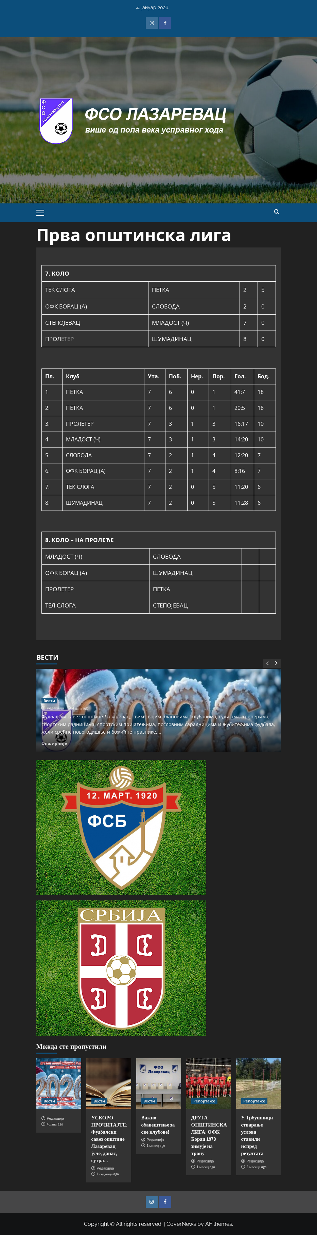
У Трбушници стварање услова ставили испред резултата (257, 1135)
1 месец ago (156, 1145)
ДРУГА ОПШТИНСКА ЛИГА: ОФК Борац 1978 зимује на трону (209, 1135)
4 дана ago (80, 708)
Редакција (55, 708)
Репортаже (204, 1100)
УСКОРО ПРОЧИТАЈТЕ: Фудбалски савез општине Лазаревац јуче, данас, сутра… (109, 1139)
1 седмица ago (108, 1174)
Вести (49, 700)
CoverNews (181, 1224)
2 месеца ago (257, 1166)
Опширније (54, 743)
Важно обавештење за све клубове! (158, 1124)
